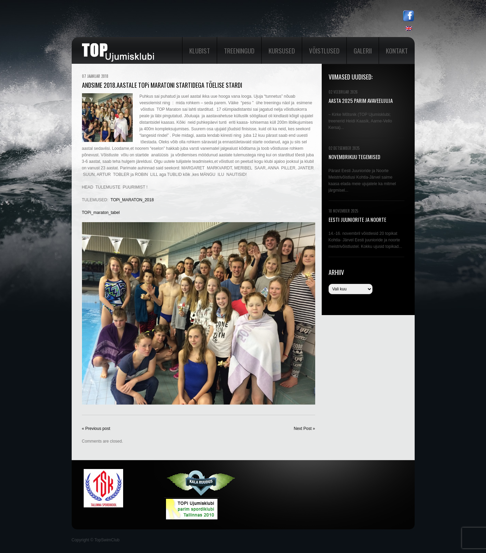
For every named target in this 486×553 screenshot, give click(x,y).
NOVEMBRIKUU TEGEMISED (354, 156)
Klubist (199, 50)
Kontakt (397, 50)
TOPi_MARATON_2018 (132, 199)
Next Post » (304, 428)
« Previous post (96, 428)
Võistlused (324, 50)
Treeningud (239, 50)
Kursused (282, 50)
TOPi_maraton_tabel (101, 212)
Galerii (363, 50)
